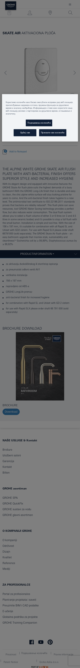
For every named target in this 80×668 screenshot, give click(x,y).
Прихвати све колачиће (53, 132)
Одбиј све (25, 132)
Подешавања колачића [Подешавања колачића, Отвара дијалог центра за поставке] (39, 123)
